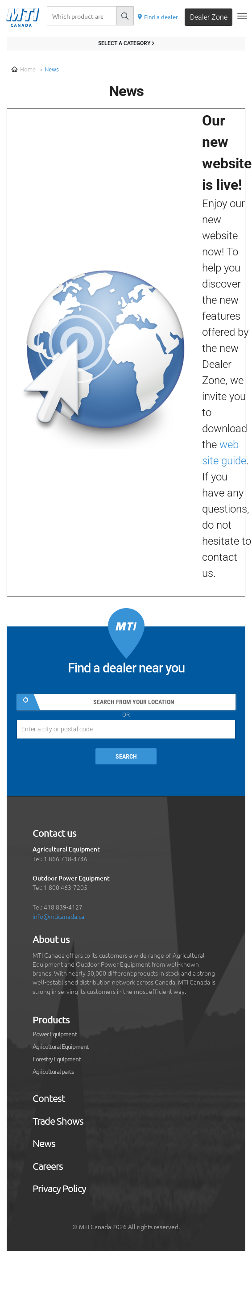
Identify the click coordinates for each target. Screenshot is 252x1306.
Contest (49, 1098)
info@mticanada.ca (58, 916)
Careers (48, 1166)
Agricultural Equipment (61, 1046)
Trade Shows (58, 1121)
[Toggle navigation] (242, 16)
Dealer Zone (208, 17)
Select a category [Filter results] (126, 43)
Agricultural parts (53, 1071)
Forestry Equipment (57, 1059)
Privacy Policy (59, 1188)
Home (23, 69)
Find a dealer (157, 17)
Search (126, 756)
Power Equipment (55, 1034)
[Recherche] (81, 15)
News (44, 1143)
